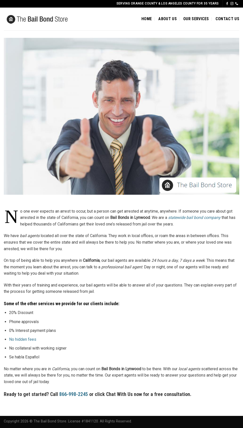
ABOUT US (167, 18)
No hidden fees (22, 339)
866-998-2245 (74, 394)
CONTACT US (227, 18)
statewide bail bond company (194, 217)
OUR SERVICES (196, 18)
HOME (146, 18)
